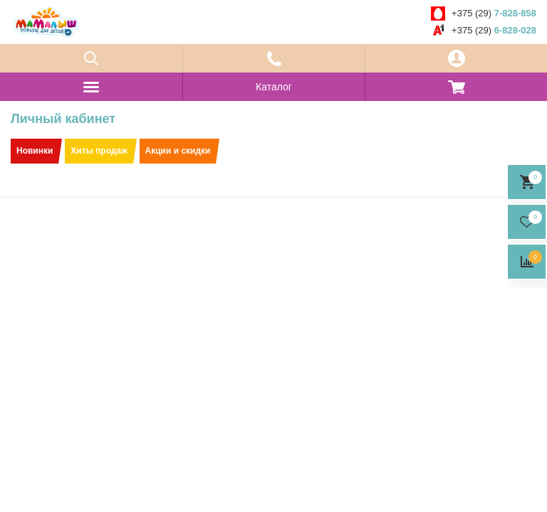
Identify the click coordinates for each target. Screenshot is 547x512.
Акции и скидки (178, 151)
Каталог (274, 86)
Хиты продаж (99, 151)
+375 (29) (494, 13)
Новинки (34, 151)
